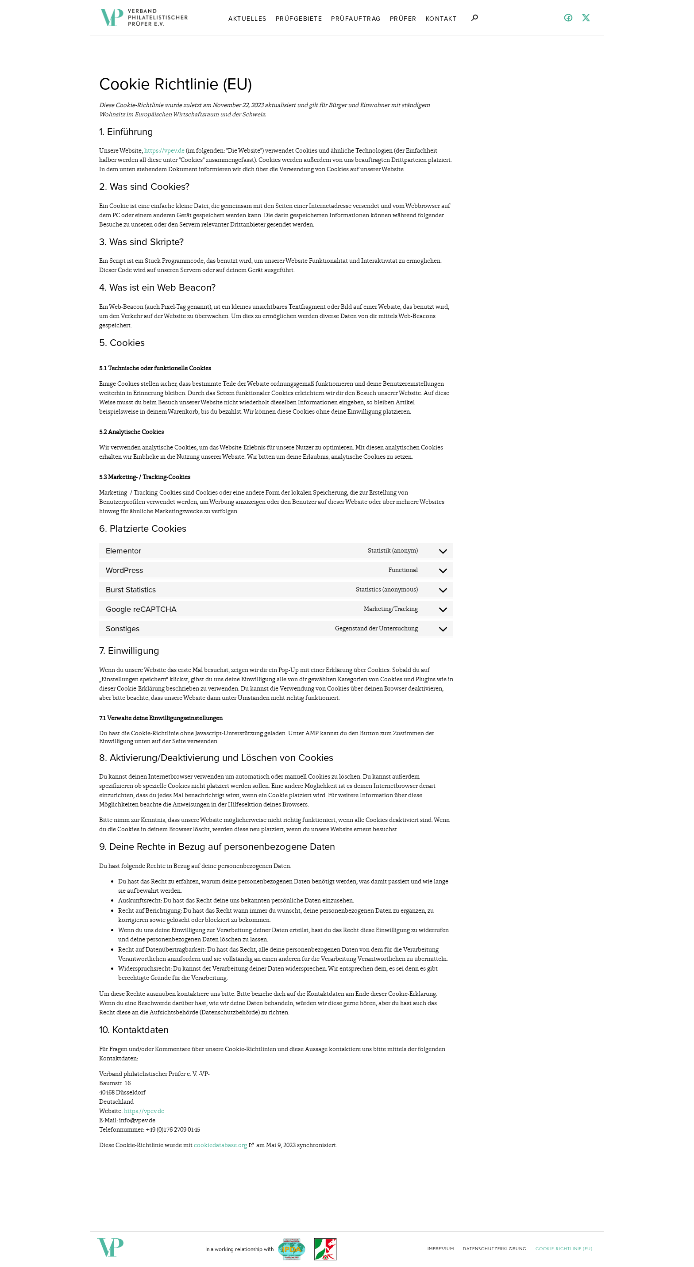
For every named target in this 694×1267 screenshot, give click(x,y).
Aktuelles (247, 18)
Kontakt (441, 18)
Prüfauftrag (356, 18)
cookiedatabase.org (220, 1145)
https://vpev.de (164, 150)
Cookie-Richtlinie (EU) (564, 1248)
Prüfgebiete (299, 18)
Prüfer (403, 18)
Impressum (441, 1248)
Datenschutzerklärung (495, 1248)
